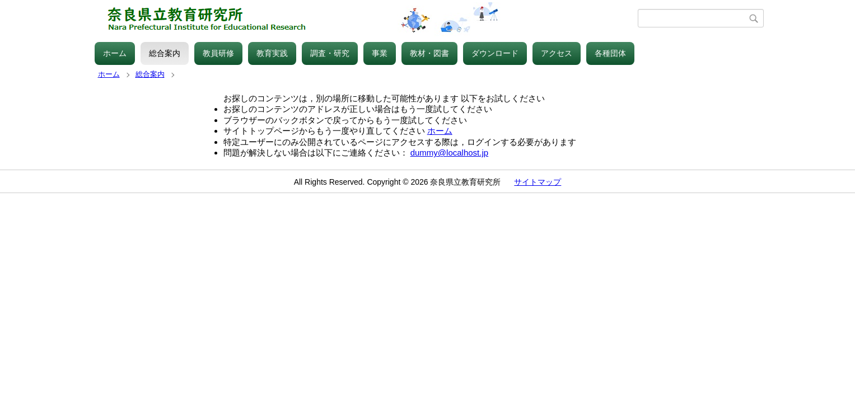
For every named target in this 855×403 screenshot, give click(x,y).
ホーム (115, 53)
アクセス (556, 53)
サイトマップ (537, 181)
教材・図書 (429, 53)
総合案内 (164, 53)
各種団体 (610, 53)
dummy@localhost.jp (449, 152)
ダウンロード (494, 53)
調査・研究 (329, 53)
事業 (379, 53)
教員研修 (218, 53)
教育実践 (272, 53)
